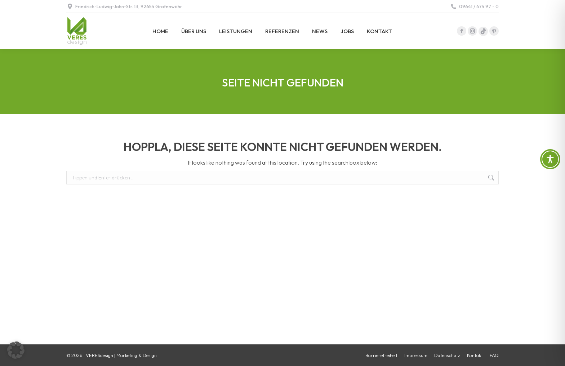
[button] (16, 350)
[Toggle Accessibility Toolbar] (550, 159)
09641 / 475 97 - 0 (474, 6)
